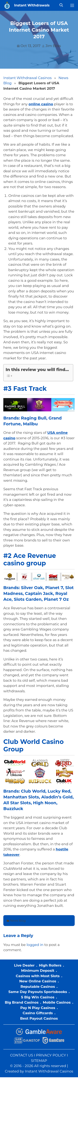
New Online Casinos (37, 981)
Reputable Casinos (38, 986)
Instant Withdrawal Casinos (27, 78)
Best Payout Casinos (39, 1018)
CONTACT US (21, 1055)
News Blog (18, 920)
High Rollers (50, 965)
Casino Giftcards (38, 1013)
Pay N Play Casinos (37, 1008)
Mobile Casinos (57, 1002)
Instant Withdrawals (32, 5)
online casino (40, 104)
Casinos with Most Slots (38, 976)
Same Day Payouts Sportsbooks (37, 992)
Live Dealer (24, 965)
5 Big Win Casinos (37, 997)
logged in (35, 945)
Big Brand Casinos (21, 1002)
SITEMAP (39, 1061)
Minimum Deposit (37, 970)
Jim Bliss (53, 46)
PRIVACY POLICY (51, 1055)
